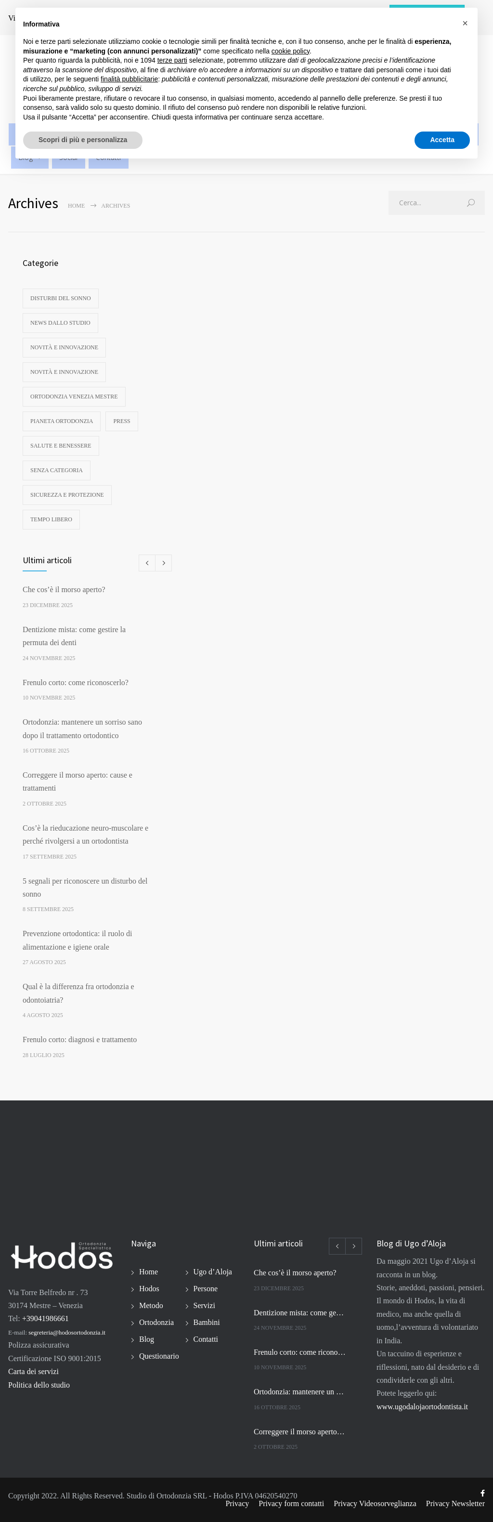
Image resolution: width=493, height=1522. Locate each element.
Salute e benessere (60, 445)
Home (76, 205)
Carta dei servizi (33, 1371)
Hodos (149, 1288)
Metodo (151, 1305)
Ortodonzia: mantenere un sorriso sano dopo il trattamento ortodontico (300, 1392)
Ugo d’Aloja (213, 1272)
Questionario (159, 1356)
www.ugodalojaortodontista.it (422, 1407)
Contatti (206, 1339)
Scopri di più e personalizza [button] (83, 140)
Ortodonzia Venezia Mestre (74, 396)
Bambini (207, 1322)
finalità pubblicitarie (129, 79)
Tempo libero (51, 519)
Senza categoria (56, 470)
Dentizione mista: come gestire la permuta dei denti (300, 1313)
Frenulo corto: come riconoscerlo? (76, 682)
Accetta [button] (442, 140)
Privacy (237, 1503)
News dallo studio (60, 322)
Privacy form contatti (291, 1503)
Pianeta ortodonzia (61, 421)
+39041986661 (45, 1318)
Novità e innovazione (64, 347)
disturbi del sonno (60, 298)
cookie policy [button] (291, 51)
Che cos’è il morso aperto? (64, 589)
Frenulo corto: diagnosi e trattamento (80, 1039)
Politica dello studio (39, 1385)
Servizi (204, 1305)
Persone (206, 1288)
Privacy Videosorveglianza (375, 1503)
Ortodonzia (156, 1322)
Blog (146, 1339)
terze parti (172, 60)
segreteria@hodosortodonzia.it (66, 1332)
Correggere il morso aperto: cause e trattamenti (300, 1432)
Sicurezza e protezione (67, 494)
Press (121, 421)
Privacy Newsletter (455, 1503)
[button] (465, 23)
